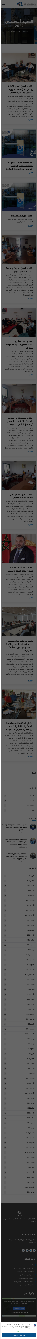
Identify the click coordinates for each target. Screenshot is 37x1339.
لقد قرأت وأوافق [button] (18, 1335)
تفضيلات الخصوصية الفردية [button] (18, 1331)
